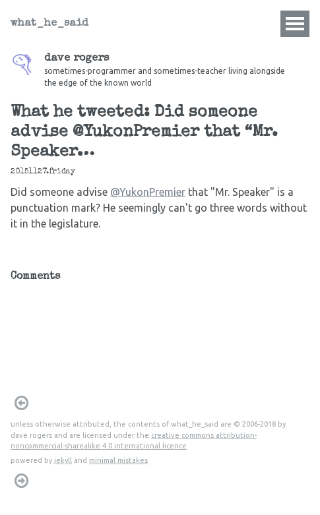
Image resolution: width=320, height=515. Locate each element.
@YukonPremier (147, 192)
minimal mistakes (118, 460)
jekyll (63, 460)
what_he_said (49, 23)
